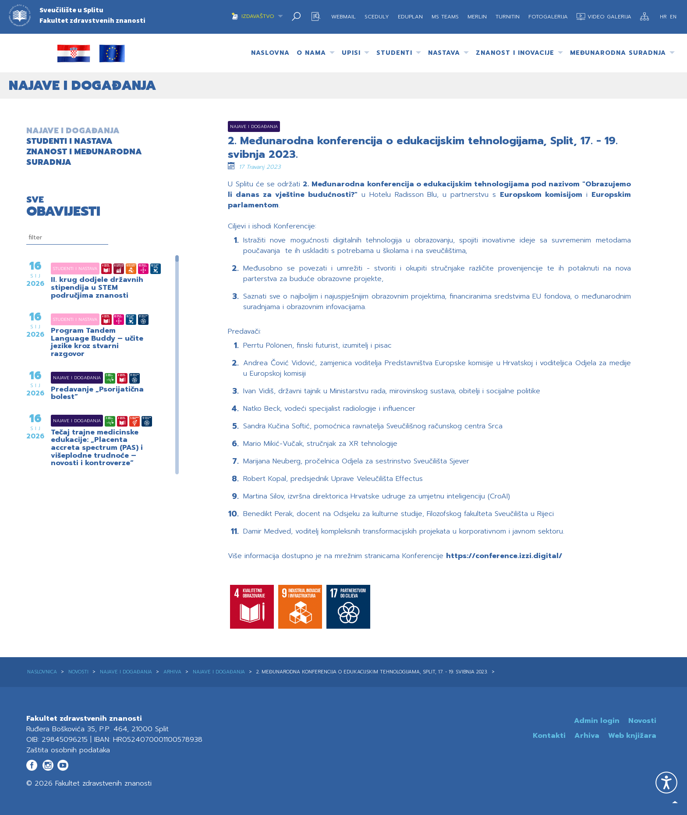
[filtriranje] (67, 238)
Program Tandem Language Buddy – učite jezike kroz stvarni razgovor (97, 342)
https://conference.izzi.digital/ (504, 556)
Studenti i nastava (64, 268)
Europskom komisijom (541, 194)
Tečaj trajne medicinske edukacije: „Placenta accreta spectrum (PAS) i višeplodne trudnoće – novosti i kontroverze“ (97, 448)
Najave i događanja (66, 377)
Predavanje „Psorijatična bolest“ (97, 393)
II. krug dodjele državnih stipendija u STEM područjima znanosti (97, 287)
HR (664, 17)
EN (673, 17)
